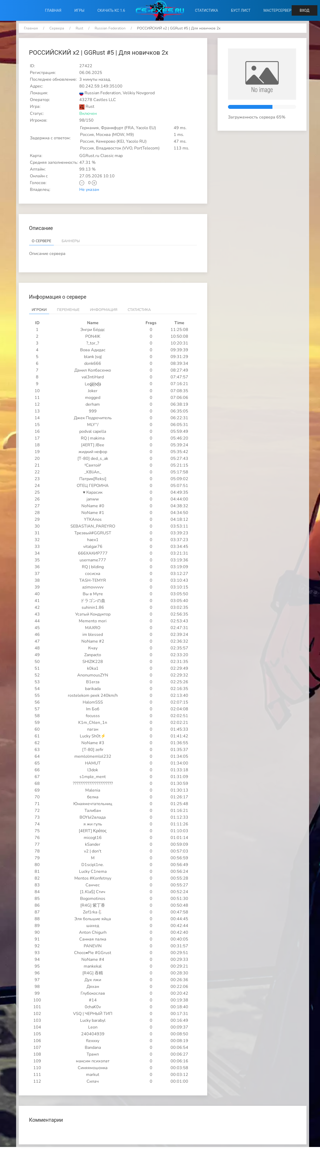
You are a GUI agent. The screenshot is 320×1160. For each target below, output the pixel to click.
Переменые (68, 309)
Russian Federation (110, 28)
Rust (79, 28)
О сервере (41, 241)
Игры (79, 10)
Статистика (206, 10)
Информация (103, 309)
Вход (304, 10)
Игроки (39, 309)
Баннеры (71, 241)
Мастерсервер (277, 10)
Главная (53, 10)
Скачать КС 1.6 (111, 10)
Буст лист (241, 10)
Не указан (89, 189)
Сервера (56, 28)
